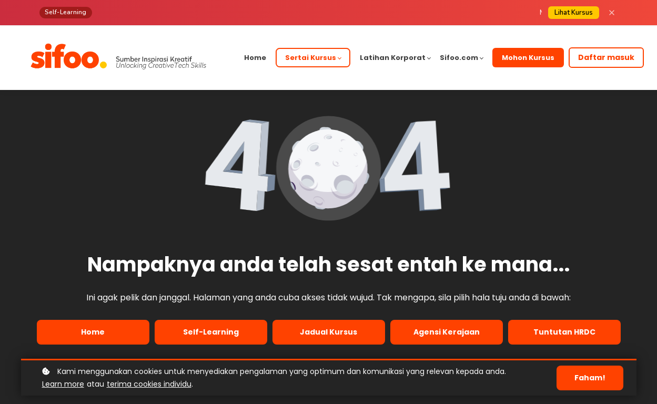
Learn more (63, 384)
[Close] (611, 12)
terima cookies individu (149, 384)
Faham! (589, 377)
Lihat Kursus (573, 12)
